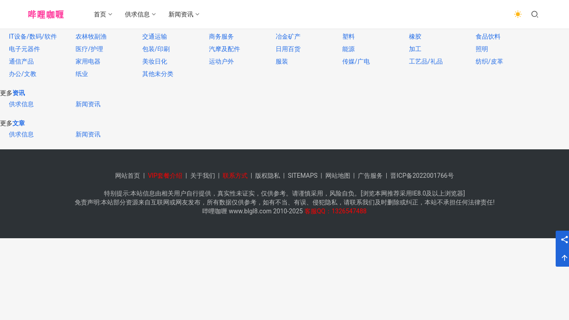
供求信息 (137, 14)
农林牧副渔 (91, 36)
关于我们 (202, 175)
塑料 (348, 36)
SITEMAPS (302, 175)
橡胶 (415, 36)
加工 (415, 48)
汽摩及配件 (224, 48)
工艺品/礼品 (426, 61)
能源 (348, 48)
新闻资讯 (181, 14)
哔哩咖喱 (214, 211)
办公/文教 (22, 73)
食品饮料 (488, 36)
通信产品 (21, 61)
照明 (482, 48)
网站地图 (337, 175)
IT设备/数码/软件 (33, 36)
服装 (282, 61)
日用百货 (288, 48)
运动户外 (221, 61)
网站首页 (127, 175)
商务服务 (221, 36)
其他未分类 (157, 73)
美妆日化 (154, 61)
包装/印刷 (156, 48)
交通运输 (154, 36)
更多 (6, 92)
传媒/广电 (356, 61)
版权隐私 (267, 175)
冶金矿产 (288, 36)
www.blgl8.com (250, 211)
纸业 (82, 73)
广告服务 (370, 175)
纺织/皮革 (489, 61)
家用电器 (88, 61)
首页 (100, 14)
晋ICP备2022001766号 (421, 175)
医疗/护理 (89, 48)
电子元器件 (24, 48)
